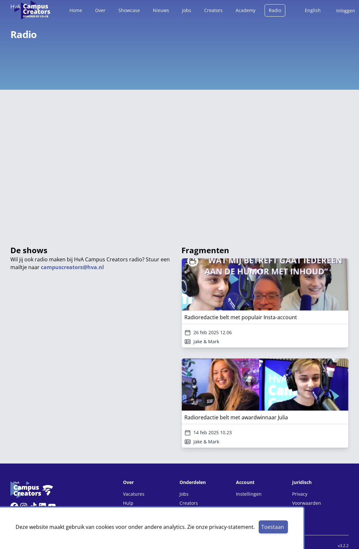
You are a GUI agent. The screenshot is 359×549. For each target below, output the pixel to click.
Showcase (129, 10)
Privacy (299, 494)
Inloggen (345, 10)
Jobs (186, 10)
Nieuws (161, 10)
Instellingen (249, 494)
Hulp (128, 503)
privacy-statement (231, 526)
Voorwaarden (306, 503)
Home (75, 10)
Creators (213, 10)
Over (100, 10)
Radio (275, 10)
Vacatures (133, 494)
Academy (245, 10)
